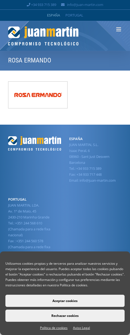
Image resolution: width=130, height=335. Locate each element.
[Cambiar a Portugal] (74, 15)
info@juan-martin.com (85, 4)
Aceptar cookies (65, 300)
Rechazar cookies (65, 315)
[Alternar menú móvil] (119, 29)
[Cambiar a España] (53, 15)
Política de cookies (54, 328)
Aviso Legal (81, 328)
